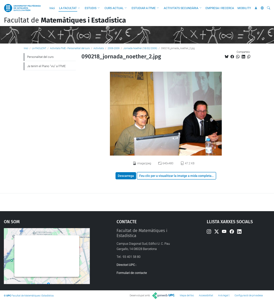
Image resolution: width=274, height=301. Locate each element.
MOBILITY (244, 8)
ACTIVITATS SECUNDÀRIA (181, 8)
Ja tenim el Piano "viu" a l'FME (46, 66)
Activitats (98, 48)
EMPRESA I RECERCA (220, 8)
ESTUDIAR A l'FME (144, 8)
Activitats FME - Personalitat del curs (70, 48)
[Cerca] (268, 8)
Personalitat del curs (40, 57)
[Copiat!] (248, 57)
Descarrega (126, 176)
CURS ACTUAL (114, 8)
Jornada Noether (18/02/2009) (140, 48)
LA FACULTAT (68, 8)
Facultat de (65, 20)
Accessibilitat (206, 295)
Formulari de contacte (132, 273)
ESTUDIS (90, 8)
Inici (52, 8)
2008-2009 (114, 48)
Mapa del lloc (187, 295)
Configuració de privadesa (249, 295)
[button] (79, 8)
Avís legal (223, 295)
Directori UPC (126, 265)
